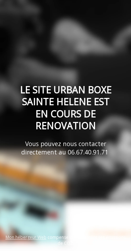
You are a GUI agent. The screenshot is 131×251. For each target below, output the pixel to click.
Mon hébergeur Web (26, 237)
